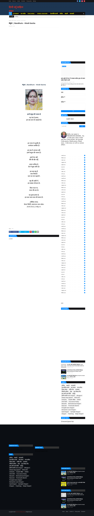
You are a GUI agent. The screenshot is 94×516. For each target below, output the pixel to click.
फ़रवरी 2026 (73, 155)
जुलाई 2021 (73, 269)
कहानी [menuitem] (66, 13)
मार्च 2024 (73, 196)
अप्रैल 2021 (73, 276)
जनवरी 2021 (73, 283)
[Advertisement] (34, 45)
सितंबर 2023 (73, 210)
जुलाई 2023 (73, 215)
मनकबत (77, 389)
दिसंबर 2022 (73, 231)
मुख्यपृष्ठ (10, 20)
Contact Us (71, 511)
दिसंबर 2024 (73, 180)
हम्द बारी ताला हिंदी (66, 393)
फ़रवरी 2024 (73, 199)
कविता (13, 20)
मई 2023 (73, 219)
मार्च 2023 (73, 224)
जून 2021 (73, 272)
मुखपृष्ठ (62, 303)
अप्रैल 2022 (73, 249)
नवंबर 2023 (73, 205)
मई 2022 (73, 247)
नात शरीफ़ (79, 387)
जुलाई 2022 (73, 242)
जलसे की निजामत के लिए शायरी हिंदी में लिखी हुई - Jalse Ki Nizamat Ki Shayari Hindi (75, 370)
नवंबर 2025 (73, 160)
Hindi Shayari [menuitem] (42, 13)
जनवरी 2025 (73, 178)
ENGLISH (77, 397)
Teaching (71, 414)
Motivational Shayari (74, 403)
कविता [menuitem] (61, 13)
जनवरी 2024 (73, 201)
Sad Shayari (65, 412)
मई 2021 (73, 274)
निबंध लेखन (64, 389)
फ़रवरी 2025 (73, 176)
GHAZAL (64, 399)
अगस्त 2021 (73, 267)
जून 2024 (73, 194)
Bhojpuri (79, 395)
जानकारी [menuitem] (72, 13)
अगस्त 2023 (73, 212)
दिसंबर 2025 (73, 157)
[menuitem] (10, 13)
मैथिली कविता (65, 391)
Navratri (64, 406)
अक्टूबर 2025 (73, 162)
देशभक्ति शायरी (65, 387)
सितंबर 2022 (73, 237)
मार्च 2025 (73, 173)
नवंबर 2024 (73, 183)
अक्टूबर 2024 (73, 185)
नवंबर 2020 (73, 288)
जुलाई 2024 (73, 192)
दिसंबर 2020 (73, 285)
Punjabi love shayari (68, 408)
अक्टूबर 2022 (73, 235)
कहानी (67, 385)
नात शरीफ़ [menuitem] (23, 13)
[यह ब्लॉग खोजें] (70, 126)
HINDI (79, 399)
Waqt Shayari (79, 414)
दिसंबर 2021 (73, 258)
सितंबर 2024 (73, 187)
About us (14, 1)
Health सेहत (71, 399)
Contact (18, 1)
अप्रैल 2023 (73, 221)
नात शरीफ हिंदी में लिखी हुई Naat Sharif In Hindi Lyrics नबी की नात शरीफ (76, 376)
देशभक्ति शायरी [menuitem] (54, 13)
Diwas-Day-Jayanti (67, 397)
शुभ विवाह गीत (77, 391)
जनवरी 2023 (73, 228)
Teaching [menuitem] (30, 13)
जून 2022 (73, 244)
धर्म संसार (73, 387)
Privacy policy (29, 1)
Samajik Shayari (75, 412)
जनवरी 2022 (73, 256)
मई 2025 (73, 169)
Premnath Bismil (73, 406)
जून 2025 (73, 167)
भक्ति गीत (71, 389)
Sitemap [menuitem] (16, 13)
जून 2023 (73, 217)
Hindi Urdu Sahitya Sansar (20, 511)
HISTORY (64, 401)
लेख (71, 391)
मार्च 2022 (73, 251)
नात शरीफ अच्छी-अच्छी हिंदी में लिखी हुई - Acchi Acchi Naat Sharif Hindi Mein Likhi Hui (75, 365)
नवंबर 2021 (73, 260)
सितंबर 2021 (73, 265)
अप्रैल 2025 (73, 171)
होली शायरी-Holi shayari (68, 395)
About (67, 511)
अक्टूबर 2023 (73, 208)
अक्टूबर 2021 (73, 263)
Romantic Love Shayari (69, 410)
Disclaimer (23, 1)
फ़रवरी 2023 (73, 226)
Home (10, 1)
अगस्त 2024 (73, 189)
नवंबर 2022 (73, 233)
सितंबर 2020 (73, 292)
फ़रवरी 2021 (73, 281)
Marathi (64, 403)
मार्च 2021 (73, 279)
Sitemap (34, 1)
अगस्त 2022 (73, 240)
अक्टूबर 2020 (73, 290)
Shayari (64, 414)
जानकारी (73, 385)
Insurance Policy (74, 401)
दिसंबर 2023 (73, 203)
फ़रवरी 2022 (73, 253)
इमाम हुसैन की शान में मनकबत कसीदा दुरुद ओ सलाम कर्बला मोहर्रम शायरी (73, 79)
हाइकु (74, 393)
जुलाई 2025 (73, 164)
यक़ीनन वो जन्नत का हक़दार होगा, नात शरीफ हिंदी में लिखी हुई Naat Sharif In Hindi (76, 483)
